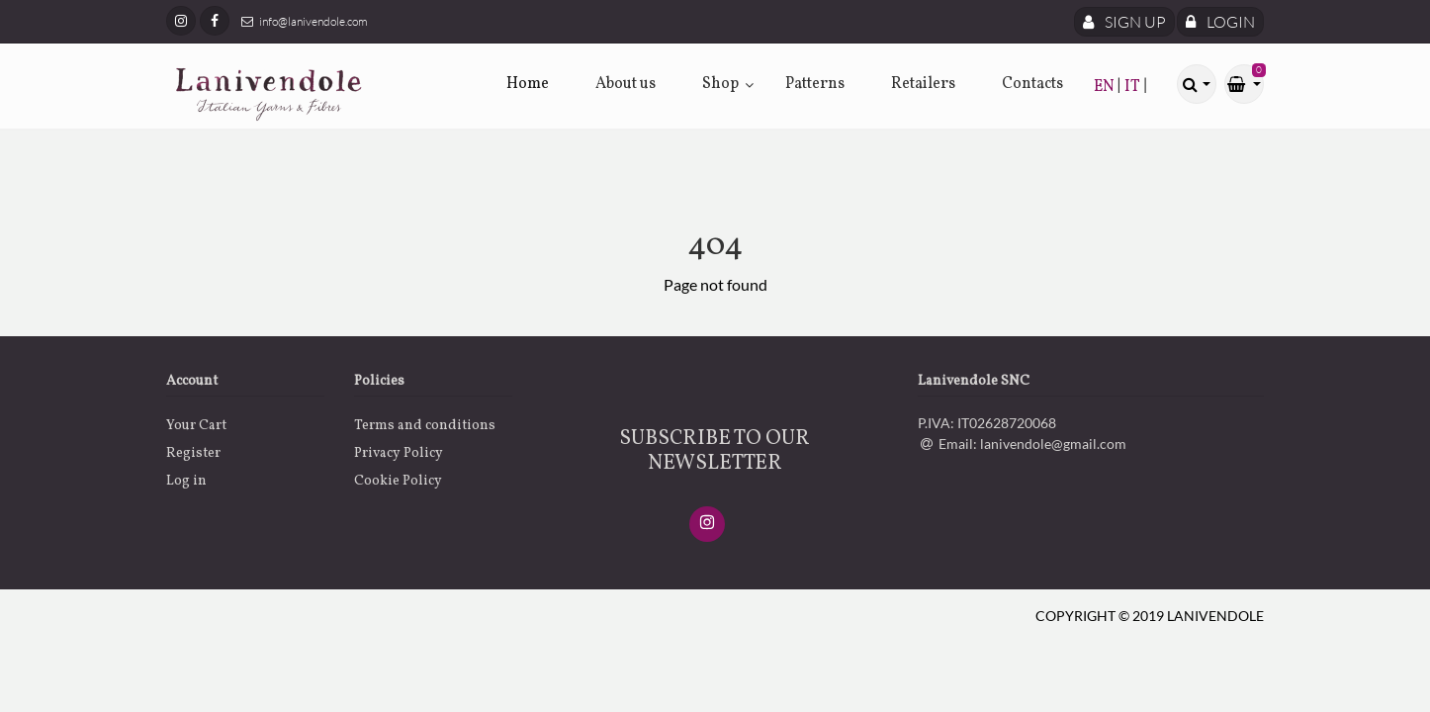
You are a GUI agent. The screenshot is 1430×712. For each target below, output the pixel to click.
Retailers (923, 84)
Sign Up (1124, 22)
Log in (186, 481)
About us (625, 84)
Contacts (1032, 84)
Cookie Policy (398, 481)
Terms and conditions (424, 425)
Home (527, 84)
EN (1105, 87)
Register (193, 453)
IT (1133, 87)
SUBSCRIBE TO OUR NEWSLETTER (714, 451)
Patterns (815, 84)
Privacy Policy (398, 453)
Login (1220, 22)
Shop (720, 84)
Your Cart (196, 425)
